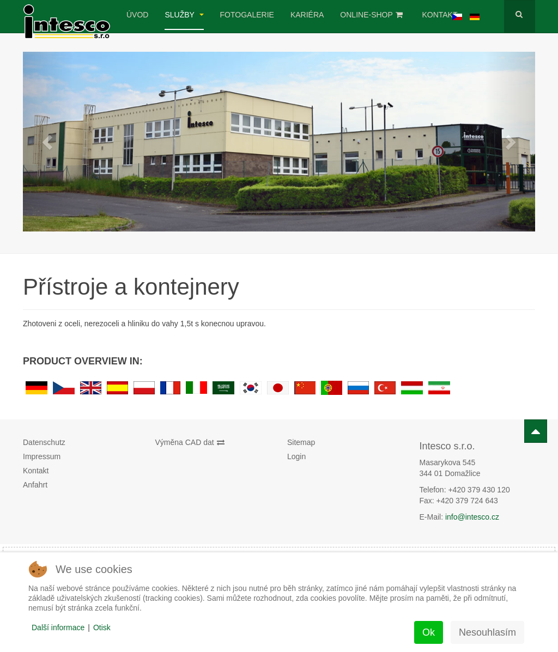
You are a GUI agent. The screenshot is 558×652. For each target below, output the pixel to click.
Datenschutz (44, 442)
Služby (184, 14)
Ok (428, 632)
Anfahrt (35, 484)
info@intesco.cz (472, 517)
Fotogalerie (247, 14)
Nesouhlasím (487, 632)
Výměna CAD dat (190, 442)
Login (296, 456)
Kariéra (307, 14)
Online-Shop (371, 14)
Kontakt (439, 14)
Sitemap (301, 442)
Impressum (41, 456)
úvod (137, 14)
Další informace (58, 627)
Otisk (102, 627)
